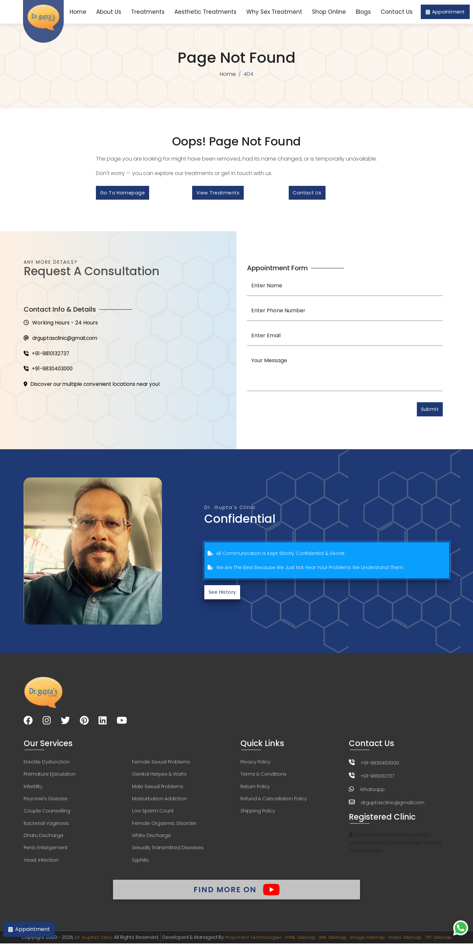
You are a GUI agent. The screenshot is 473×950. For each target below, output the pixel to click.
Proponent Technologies (249, 943)
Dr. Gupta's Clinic (88, 943)
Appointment (445, 11)
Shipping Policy (257, 815)
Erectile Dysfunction (46, 765)
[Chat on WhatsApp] (461, 928)
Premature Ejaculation (50, 777)
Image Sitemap (368, 943)
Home (78, 12)
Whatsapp (372, 792)
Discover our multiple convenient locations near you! (95, 387)
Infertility (33, 790)
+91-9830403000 (49, 371)
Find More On (236, 894)
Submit (429, 411)
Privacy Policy (255, 765)
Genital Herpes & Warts (159, 777)
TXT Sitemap (443, 943)
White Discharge (151, 840)
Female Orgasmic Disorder (164, 827)
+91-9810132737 (47, 356)
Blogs (363, 12)
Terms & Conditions (263, 777)
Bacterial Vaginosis (46, 827)
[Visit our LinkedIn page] (103, 723)
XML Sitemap (332, 943)
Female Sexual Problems (161, 765)
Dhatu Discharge (43, 840)
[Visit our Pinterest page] (84, 723)
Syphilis (140, 865)
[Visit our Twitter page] (65, 723)
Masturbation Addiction (159, 802)
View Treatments (219, 193)
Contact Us (397, 12)
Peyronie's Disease (46, 802)
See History (223, 595)
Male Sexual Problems (157, 790)
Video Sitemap (408, 943)
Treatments (148, 12)
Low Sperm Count (153, 815)
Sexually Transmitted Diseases (168, 852)
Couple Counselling (47, 815)
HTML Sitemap (298, 943)
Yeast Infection (41, 865)
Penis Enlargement (46, 852)
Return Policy (255, 790)
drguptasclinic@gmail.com (62, 340)
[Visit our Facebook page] (28, 723)
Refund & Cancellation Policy (273, 802)
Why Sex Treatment (274, 12)
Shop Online (329, 12)
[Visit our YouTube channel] (122, 723)
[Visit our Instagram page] (47, 723)
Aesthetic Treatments (205, 12)
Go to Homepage (123, 193)
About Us (108, 12)
